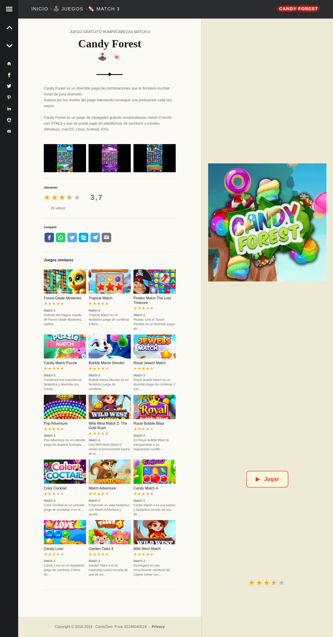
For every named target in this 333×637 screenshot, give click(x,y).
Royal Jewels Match (149, 363)
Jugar (267, 479)
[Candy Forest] (267, 222)
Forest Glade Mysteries (62, 298)
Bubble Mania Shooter (106, 363)
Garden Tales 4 (101, 549)
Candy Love (53, 549)
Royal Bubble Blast (148, 423)
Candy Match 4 (145, 488)
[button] (9, 9)
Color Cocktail (55, 488)
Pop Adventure (56, 423)
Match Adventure (102, 488)
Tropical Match (100, 298)
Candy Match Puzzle (60, 363)
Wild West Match (147, 549)
